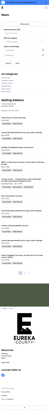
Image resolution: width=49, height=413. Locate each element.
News (3, 358)
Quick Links (5, 362)
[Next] (29, 273)
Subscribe (24, 24)
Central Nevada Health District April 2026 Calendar (21, 240)
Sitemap (4, 353)
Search (8, 63)
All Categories (9, 74)
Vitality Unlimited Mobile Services (14, 226)
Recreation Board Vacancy (11, 196)
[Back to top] (24, 408)
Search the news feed (12, 30)
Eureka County (8, 184)
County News (6, 123)
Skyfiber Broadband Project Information (17, 147)
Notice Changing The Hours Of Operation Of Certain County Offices (22, 256)
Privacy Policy (6, 356)
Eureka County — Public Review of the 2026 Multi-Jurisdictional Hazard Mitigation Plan (21, 180)
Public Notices (17, 123)
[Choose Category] (24, 41)
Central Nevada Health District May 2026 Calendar (21, 211)
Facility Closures (6, 83)
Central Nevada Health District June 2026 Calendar (21, 133)
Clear (17, 63)
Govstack (10, 399)
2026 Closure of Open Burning (13, 118)
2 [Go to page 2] (24, 273)
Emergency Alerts (7, 80)
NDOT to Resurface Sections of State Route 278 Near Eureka (22, 163)
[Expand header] (46, 7)
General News (17, 187)
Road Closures (6, 91)
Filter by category (10, 38)
